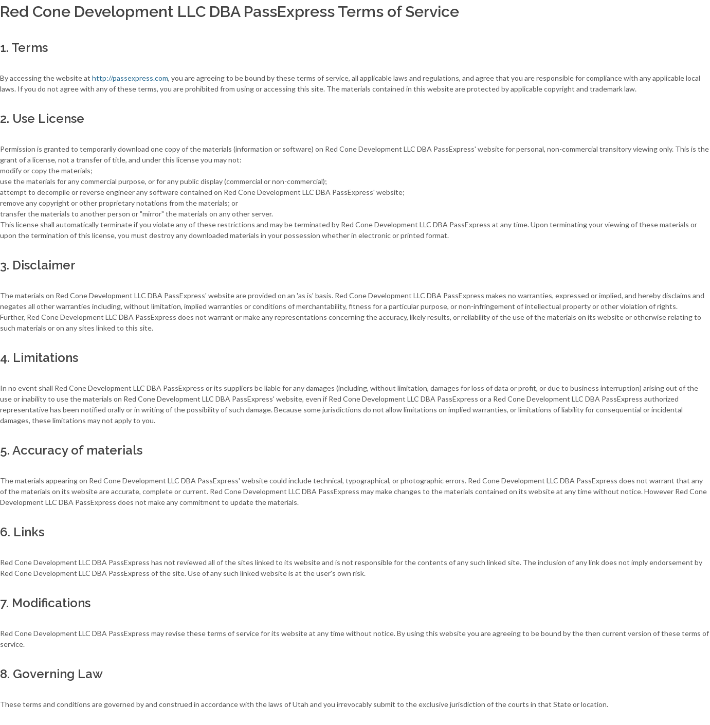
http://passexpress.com (130, 78)
